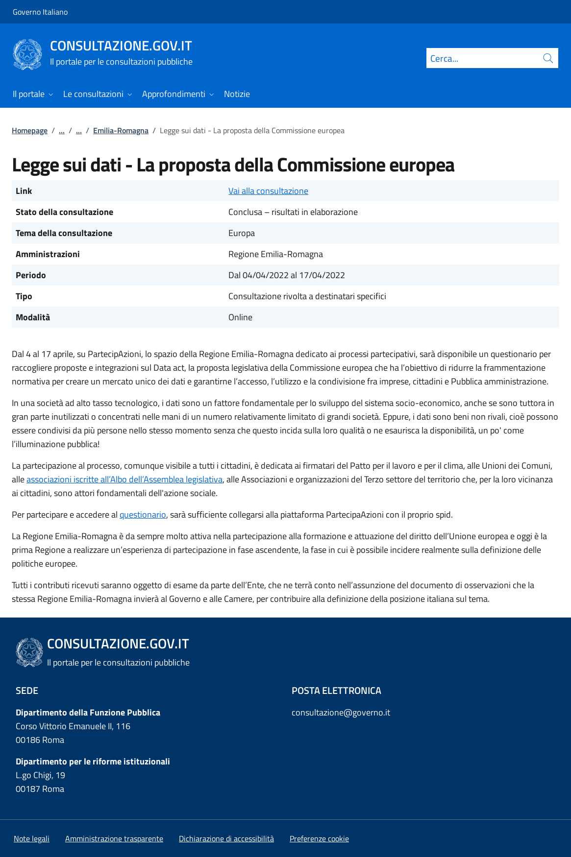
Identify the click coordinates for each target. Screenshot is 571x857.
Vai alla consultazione (268, 190)
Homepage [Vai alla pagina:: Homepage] (30, 130)
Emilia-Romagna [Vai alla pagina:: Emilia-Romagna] (121, 130)
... (62, 130)
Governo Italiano (40, 12)
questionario (143, 514)
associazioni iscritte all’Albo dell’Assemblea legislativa (124, 479)
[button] (319, 838)
